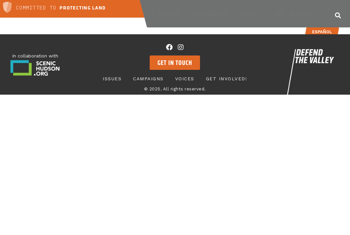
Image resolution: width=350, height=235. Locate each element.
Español (322, 31)
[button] (338, 15)
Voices (252, 13)
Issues (170, 13)
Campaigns (211, 13)
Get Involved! (299, 13)
